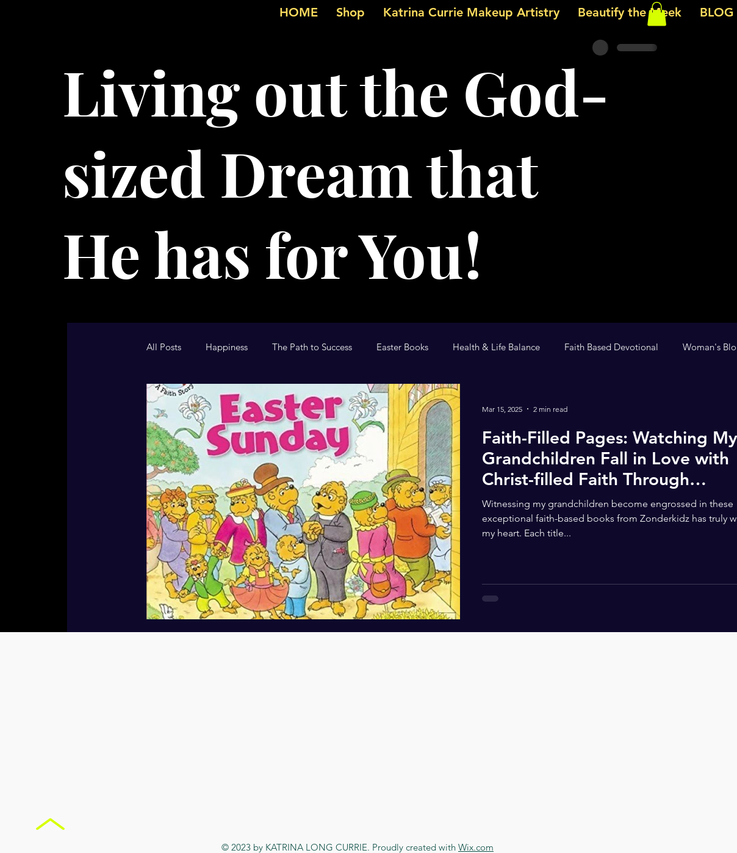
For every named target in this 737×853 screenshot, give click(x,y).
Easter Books (402, 347)
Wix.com (476, 847)
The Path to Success (312, 347)
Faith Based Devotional (611, 347)
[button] (657, 14)
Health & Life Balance (496, 347)
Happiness (227, 347)
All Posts (163, 347)
